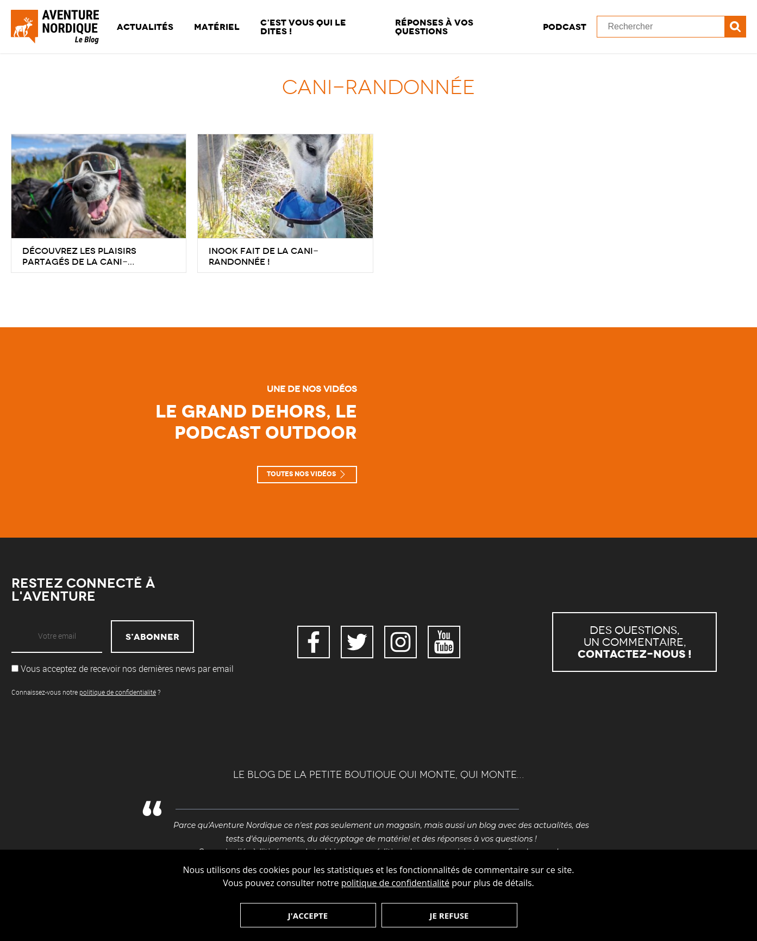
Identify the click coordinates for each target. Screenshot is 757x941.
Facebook (313, 642)
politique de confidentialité (395, 883)
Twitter (357, 642)
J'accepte (308, 915)
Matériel (217, 26)
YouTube (444, 642)
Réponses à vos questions (434, 26)
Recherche (735, 27)
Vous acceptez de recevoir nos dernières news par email (122, 669)
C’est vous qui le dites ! (303, 26)
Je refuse (449, 915)
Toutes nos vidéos (301, 474)
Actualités (145, 26)
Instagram (400, 642)
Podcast (564, 26)
